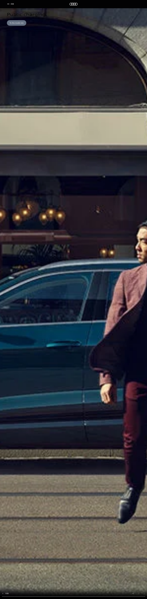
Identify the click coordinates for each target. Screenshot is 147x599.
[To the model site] (16, 23)
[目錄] (10, 4)
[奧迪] (74, 4)
